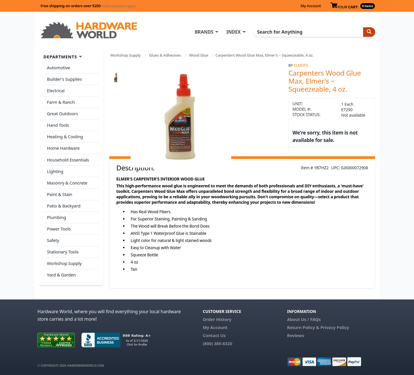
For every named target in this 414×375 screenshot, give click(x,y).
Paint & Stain (59, 192)
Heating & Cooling (65, 136)
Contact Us (214, 335)
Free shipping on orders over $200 (88, 5)
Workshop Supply (125, 55)
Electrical (55, 90)
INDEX (234, 32)
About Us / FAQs (304, 319)
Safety (53, 238)
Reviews (295, 335)
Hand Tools (58, 124)
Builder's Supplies (64, 79)
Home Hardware (63, 147)
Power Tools (59, 226)
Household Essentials (68, 158)
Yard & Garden (61, 272)
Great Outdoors (62, 113)
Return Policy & (303, 327)
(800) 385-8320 (217, 343)
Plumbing (56, 215)
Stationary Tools (62, 249)
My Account (310, 5)
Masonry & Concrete (67, 181)
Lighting (55, 169)
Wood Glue (198, 55)
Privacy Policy (334, 327)
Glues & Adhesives (165, 55)
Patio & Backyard (63, 204)
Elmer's (301, 65)
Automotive (58, 67)
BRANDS (204, 32)
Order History (217, 319)
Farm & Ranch (61, 101)
